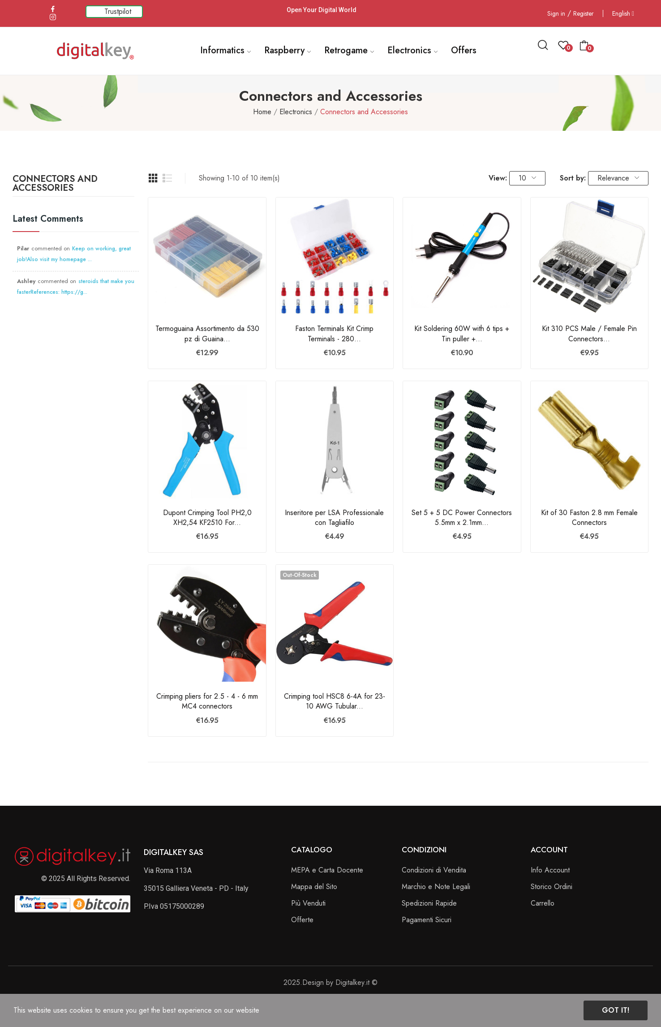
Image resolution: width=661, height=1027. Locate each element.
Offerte (302, 920)
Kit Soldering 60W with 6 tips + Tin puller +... (461, 334)
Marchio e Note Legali (436, 886)
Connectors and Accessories (55, 184)
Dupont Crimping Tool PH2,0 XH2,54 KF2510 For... (207, 518)
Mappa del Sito (314, 886)
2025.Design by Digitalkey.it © (330, 982)
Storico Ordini (551, 886)
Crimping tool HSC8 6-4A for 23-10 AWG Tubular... (334, 701)
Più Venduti (308, 903)
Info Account (550, 870)
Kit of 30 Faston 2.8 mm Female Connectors (589, 518)
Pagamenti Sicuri (426, 920)
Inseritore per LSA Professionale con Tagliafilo (334, 518)
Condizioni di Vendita (434, 870)
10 (527, 178)
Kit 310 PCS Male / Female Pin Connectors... (589, 334)
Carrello (542, 903)
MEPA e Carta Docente (327, 870)
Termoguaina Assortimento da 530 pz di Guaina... (207, 334)
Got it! (615, 1010)
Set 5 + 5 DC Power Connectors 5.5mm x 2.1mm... (462, 518)
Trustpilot (117, 11)
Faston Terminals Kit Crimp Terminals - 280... (334, 334)
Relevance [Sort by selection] (618, 178)
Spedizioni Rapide (429, 903)
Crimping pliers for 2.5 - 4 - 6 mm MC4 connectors (207, 701)
